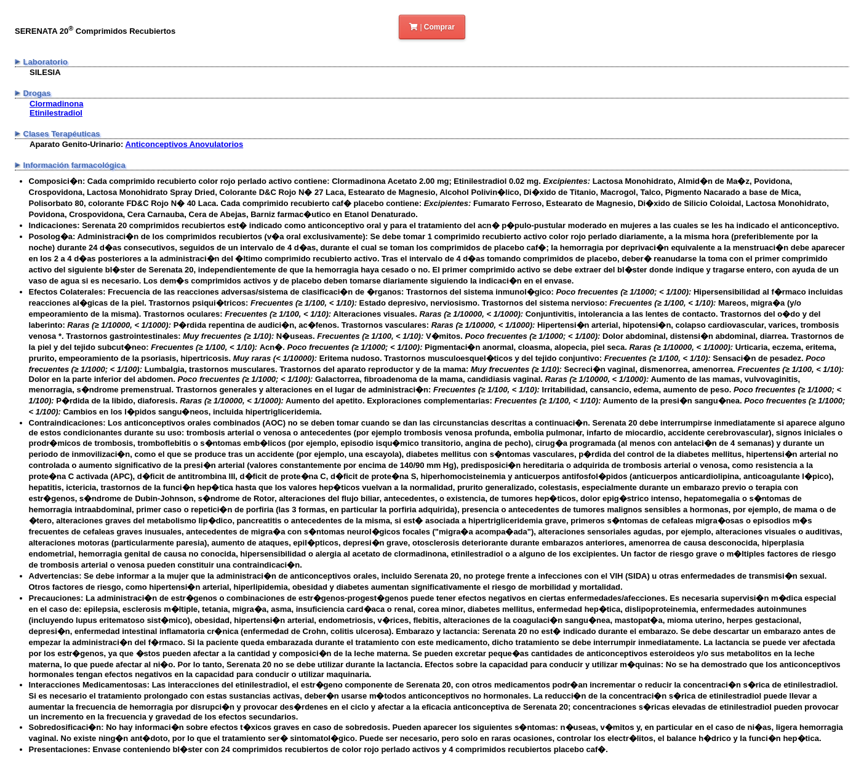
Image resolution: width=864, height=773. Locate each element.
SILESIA (45, 72)
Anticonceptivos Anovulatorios (185, 144)
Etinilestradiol (56, 112)
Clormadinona (56, 103)
